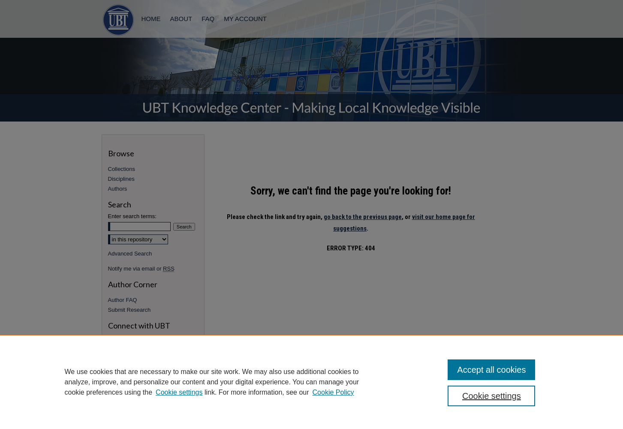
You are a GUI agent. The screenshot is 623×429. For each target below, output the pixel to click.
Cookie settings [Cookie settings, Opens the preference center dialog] (491, 396)
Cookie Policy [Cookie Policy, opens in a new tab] (333, 392)
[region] (311, 382)
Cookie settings (179, 392)
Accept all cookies (491, 369)
